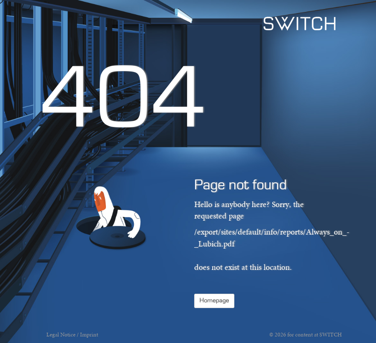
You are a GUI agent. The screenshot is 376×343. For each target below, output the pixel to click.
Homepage (214, 300)
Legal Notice (61, 334)
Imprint (89, 334)
